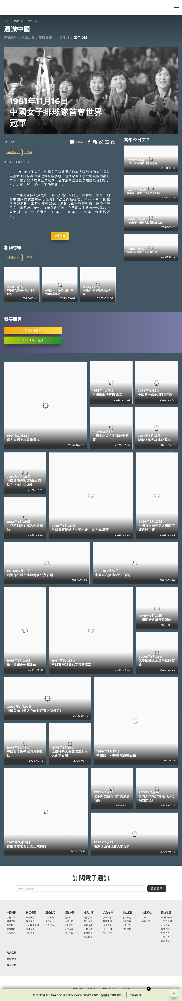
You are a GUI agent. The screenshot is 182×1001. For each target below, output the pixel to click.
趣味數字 (10, 37)
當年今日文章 (137, 139)
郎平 (29, 152)
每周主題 (11, 952)
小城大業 (165, 925)
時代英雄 (88, 917)
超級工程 (11, 921)
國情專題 (166, 912)
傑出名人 (88, 921)
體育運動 (127, 929)
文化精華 (108, 912)
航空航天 (11, 925)
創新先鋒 (88, 925)
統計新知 (45, 37)
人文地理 (63, 37)
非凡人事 (89, 912)
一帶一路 (165, 937)
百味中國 (49, 917)
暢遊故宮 (107, 933)
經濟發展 (127, 921)
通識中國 (18, 21)
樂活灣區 (31, 912)
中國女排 (14, 152)
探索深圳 (30, 921)
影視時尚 (49, 925)
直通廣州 (30, 929)
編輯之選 (146, 921)
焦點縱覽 (127, 912)
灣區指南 (30, 933)
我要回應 (60, 235)
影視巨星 (88, 937)
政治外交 (127, 917)
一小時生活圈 (32, 925)
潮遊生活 (50, 912)
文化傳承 (107, 917)
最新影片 (11, 959)
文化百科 (107, 925)
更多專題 (165, 940)
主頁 (6, 21)
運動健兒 (88, 933)
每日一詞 (107, 929)
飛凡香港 (30, 917)
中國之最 (28, 37)
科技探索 (11, 933)
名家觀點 (147, 912)
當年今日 (32, 21)
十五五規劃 (166, 921)
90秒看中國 (166, 917)
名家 (144, 917)
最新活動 (11, 965)
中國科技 (11, 912)
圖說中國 (107, 921)
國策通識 (165, 929)
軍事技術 (11, 929)
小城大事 (88, 929)
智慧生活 (11, 917)
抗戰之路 (165, 933)
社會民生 (127, 925)
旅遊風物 (49, 921)
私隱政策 (105, 994)
